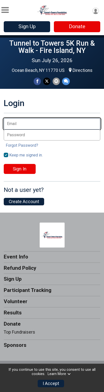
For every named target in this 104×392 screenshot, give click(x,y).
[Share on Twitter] (46, 81)
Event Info (16, 257)
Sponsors (15, 345)
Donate (77, 26)
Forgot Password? (22, 145)
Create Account (24, 201)
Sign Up (27, 26)
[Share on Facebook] (37, 81)
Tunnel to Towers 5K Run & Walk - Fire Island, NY (52, 47)
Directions (83, 70)
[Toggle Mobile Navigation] (5, 10)
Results (13, 313)
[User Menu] (95, 10)
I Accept (51, 383)
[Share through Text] (66, 81)
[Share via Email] (56, 81)
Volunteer (15, 301)
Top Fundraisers (19, 332)
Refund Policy (20, 268)
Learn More (59, 374)
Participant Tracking (27, 290)
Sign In (19, 168)
